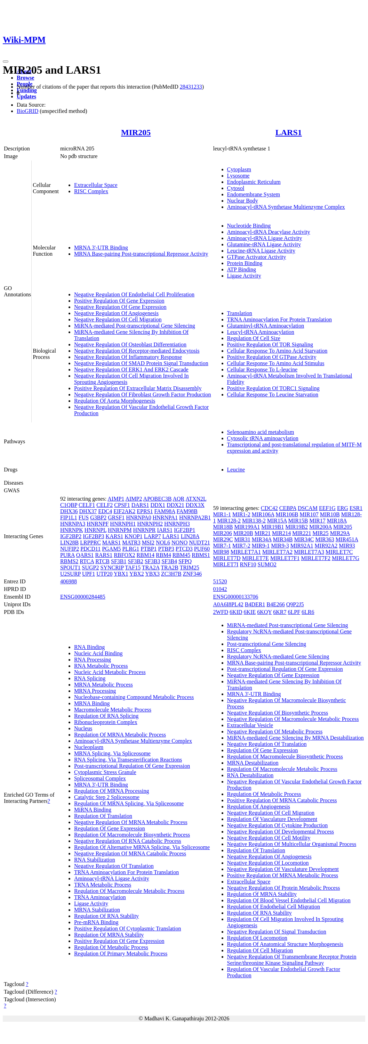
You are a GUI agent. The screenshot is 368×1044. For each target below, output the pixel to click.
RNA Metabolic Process (101, 666)
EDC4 (105, 511)
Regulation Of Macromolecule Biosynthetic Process (132, 835)
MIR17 (317, 521)
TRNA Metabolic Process (102, 885)
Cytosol (236, 188)
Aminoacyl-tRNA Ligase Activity (264, 238)
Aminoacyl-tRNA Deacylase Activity (268, 232)
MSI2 (148, 542)
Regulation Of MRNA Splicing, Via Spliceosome (129, 803)
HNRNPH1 (123, 524)
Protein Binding (245, 263)
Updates (26, 96)
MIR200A (320, 527)
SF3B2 (135, 561)
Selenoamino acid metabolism (260, 432)
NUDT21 (199, 542)
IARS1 (164, 530)
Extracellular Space (96, 185)
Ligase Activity (244, 276)
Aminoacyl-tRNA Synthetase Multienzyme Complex (286, 207)
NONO (179, 542)
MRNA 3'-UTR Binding (101, 247)
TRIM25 (189, 567)
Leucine (236, 469)
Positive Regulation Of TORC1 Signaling (273, 388)
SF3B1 (118, 561)
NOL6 (163, 542)
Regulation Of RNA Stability (106, 916)
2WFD (221, 612)
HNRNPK (71, 530)
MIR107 (308, 514)
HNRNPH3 (177, 524)
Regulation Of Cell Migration (260, 950)
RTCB (102, 561)
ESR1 (356, 508)
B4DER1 (255, 604)
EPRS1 (145, 511)
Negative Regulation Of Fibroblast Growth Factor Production (142, 394)
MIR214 (281, 533)
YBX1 (121, 574)
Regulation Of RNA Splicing (106, 716)
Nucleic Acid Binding (98, 653)
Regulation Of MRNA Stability (109, 935)
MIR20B (243, 533)
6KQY (264, 612)
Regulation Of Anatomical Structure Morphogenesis (285, 944)
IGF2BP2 (70, 536)
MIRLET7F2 (315, 558)
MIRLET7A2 (277, 552)
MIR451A (347, 539)
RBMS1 (201, 555)
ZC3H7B (171, 574)
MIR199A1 (247, 527)
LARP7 (152, 536)
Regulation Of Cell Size (253, 338)
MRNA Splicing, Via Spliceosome (112, 753)
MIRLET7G (345, 558)
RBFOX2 (124, 555)
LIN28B (69, 542)
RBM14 (146, 555)
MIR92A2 (326, 546)
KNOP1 (134, 536)
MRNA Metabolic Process (103, 685)
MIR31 (242, 539)
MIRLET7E (255, 558)
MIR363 (324, 539)
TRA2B (169, 567)
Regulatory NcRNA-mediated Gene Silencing (278, 656)
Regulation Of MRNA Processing (111, 791)
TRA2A (151, 567)
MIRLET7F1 (284, 558)
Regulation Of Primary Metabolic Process (120, 953)
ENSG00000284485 (82, 597)
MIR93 (347, 546)
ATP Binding (241, 269)
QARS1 (85, 555)
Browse (25, 78)
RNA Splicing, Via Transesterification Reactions (128, 760)
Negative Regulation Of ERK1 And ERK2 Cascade (131, 369)
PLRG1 (130, 549)
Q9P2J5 (295, 604)
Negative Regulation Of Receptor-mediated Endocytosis (136, 351)
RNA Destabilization (250, 775)
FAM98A (164, 511)
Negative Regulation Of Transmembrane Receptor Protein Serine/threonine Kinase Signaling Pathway (292, 960)
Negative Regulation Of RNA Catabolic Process (127, 841)
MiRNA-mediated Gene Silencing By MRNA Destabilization (295, 738)
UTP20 (104, 574)
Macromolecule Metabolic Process (112, 710)
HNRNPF (98, 524)
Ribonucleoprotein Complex (105, 722)
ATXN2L (195, 499)
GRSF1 (116, 517)
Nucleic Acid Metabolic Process (110, 672)
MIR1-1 (222, 514)
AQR (179, 499)
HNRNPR (144, 530)
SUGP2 (90, 567)
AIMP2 (133, 499)
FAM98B (187, 511)
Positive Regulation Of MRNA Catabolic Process (282, 800)
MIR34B (283, 539)
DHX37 (88, 511)
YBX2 (136, 574)
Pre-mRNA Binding (96, 922)
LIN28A (190, 536)
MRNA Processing (95, 691)
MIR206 (222, 533)
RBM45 (182, 555)
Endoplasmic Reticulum (254, 182)
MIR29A (340, 533)
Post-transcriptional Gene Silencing (266, 644)
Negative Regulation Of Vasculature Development (283, 869)
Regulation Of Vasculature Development (272, 819)
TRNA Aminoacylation (100, 897)
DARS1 (140, 505)
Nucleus (83, 728)
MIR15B (298, 521)
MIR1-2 (241, 514)
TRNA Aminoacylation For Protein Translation (279, 319)
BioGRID (27, 111)
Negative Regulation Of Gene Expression (120, 307)
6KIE (250, 612)
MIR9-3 (280, 546)
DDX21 (175, 505)
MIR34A (262, 539)
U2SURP (70, 574)
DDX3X (195, 505)
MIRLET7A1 (246, 552)
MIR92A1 (301, 546)
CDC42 (269, 508)
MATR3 (131, 542)
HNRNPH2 (150, 524)
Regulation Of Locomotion (257, 938)
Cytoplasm (239, 169)
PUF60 (202, 549)
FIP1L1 (68, 517)
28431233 (191, 87)
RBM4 (163, 555)
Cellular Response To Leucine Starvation (273, 394)
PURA (67, 555)
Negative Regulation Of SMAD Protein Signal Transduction (141, 363)
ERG (342, 508)
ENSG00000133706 (235, 597)
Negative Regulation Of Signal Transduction (276, 932)
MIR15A (277, 521)
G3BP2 (98, 517)
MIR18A (337, 521)
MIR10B (330, 514)
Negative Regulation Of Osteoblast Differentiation (130, 344)
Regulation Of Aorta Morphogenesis (114, 401)
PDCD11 (90, 549)
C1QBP (68, 505)
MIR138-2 (254, 521)
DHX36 (69, 511)
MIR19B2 (296, 527)
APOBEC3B (157, 499)
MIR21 (263, 533)
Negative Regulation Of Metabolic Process (275, 731)
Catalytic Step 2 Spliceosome (106, 797)
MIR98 (221, 552)
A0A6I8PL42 (228, 604)
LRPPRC (90, 542)
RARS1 (103, 555)
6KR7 (279, 612)
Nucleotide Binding (249, 226)
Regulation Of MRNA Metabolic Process (120, 735)
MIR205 (136, 132)
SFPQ (185, 561)
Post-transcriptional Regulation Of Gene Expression (132, 766)
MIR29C (223, 539)
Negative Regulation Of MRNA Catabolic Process (130, 853)
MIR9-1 (261, 546)
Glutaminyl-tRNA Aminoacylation (265, 326)
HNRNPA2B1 (195, 517)
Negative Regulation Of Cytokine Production (277, 825)
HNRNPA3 (72, 524)
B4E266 (275, 604)
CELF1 (87, 505)
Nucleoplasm (88, 747)
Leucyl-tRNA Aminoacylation (260, 332)
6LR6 (308, 612)
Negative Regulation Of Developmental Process (280, 832)
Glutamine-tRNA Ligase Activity (264, 244)
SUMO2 (267, 564)
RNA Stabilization (94, 860)
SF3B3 (152, 561)
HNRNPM (119, 530)
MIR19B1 (272, 527)
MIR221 (301, 533)
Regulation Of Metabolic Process (111, 947)
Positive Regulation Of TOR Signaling (270, 344)
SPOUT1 (70, 567)
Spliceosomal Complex (100, 778)
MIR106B (287, 514)
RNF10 (248, 564)
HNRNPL (95, 530)
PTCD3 (184, 549)
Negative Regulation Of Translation (114, 866)
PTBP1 (149, 549)
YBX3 (152, 574)
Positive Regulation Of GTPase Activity (272, 357)
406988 (68, 581)
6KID (236, 612)
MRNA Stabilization (97, 910)
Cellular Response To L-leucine (262, 369)
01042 (220, 589)
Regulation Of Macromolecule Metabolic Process (129, 891)
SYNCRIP (111, 567)
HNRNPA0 (138, 517)
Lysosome (238, 176)
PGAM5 (111, 549)
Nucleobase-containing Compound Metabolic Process (134, 697)
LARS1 (288, 132)
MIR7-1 (222, 546)
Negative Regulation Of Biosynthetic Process (277, 713)
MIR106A (263, 514)
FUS (84, 517)
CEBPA (287, 508)
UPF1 (88, 574)
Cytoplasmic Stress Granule (105, 772)
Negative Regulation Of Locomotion (268, 863)
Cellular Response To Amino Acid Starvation (277, 351)
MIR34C (304, 539)
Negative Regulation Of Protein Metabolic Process (283, 888)
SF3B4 (169, 561)
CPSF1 (122, 505)
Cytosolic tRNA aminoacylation (262, 438)
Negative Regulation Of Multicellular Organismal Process (292, 844)
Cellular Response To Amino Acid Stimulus (276, 363)
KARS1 (114, 536)
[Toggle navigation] (5, 61)
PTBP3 (166, 549)
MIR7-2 (241, 546)
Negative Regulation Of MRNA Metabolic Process (130, 822)
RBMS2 (69, 561)
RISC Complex (91, 191)
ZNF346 (192, 574)
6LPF (294, 612)
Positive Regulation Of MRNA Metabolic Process (282, 875)
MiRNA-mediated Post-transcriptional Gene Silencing (134, 326)
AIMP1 (115, 499)
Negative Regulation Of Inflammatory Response (128, 357)
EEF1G (327, 508)
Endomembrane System (253, 194)
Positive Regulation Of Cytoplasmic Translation (127, 928)
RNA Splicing (89, 678)
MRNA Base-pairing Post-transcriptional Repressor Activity (141, 254)
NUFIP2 (69, 549)
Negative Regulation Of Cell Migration (118, 319)
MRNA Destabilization (253, 763)
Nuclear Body (242, 201)
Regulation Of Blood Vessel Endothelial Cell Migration (289, 900)
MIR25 (320, 533)
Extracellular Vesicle (250, 725)
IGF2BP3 (93, 536)
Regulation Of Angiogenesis (258, 806)
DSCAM (308, 508)
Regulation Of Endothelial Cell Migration (273, 907)
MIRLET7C (339, 552)
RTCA (87, 561)
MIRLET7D (227, 558)
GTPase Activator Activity (256, 257)
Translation (239, 313)
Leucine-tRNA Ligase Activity (261, 251)
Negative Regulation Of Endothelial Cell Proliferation (134, 294)
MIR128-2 (229, 521)
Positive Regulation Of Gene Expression (119, 301)
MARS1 (111, 542)
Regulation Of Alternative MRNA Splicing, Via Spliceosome (142, 847)
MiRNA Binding (92, 810)
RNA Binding (89, 647)
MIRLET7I (226, 564)
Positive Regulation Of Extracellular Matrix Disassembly (138, 388)
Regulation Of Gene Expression (109, 828)
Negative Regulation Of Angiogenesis (116, 313)
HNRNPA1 (165, 517)
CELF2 (104, 505)
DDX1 (157, 505)
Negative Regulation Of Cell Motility (269, 838)
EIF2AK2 (124, 511)
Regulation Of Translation (103, 816)
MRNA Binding (92, 703)
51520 (220, 581)
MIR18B (223, 527)
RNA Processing (92, 660)
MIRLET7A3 (309, 552)
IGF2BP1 (184, 530)
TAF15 (133, 567)
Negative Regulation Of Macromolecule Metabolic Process (293, 719)
